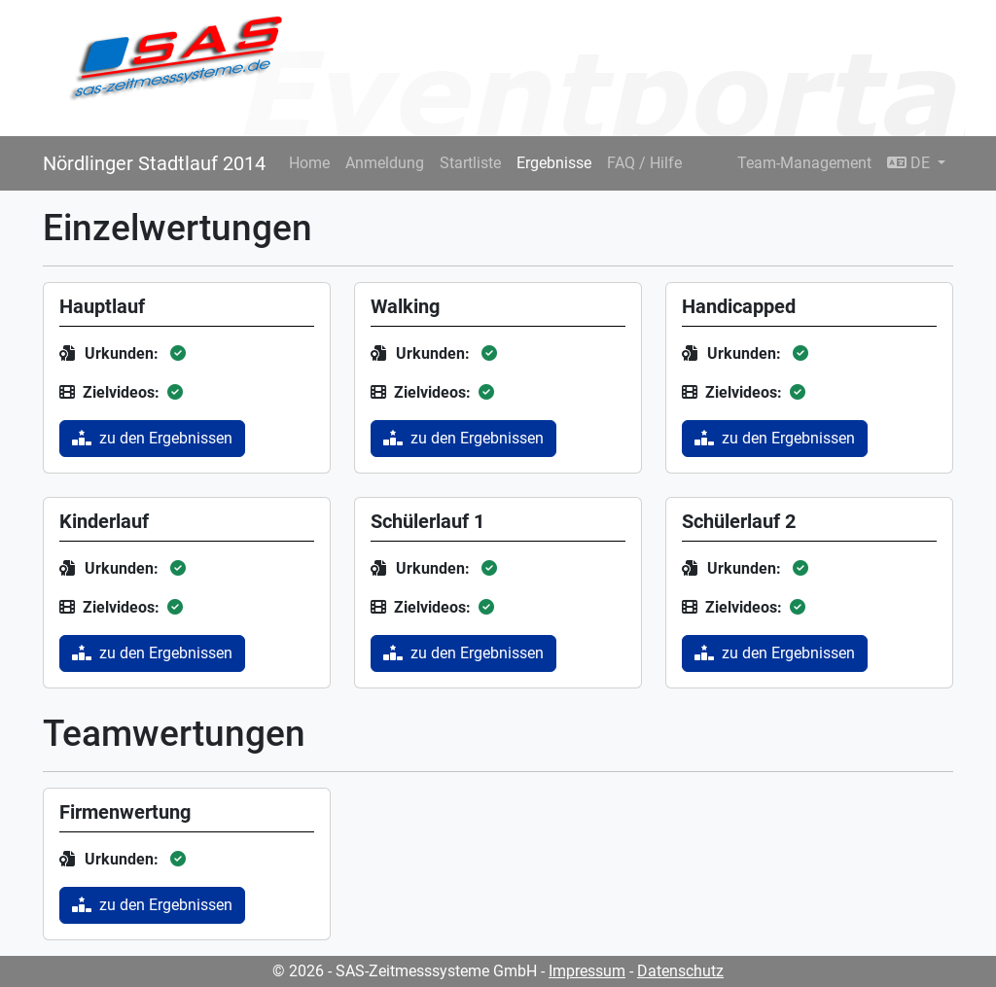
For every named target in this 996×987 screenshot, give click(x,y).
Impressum (587, 971)
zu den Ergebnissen (152, 438)
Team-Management (804, 163)
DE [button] (910, 163)
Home (309, 163)
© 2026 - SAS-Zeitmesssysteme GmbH (404, 971)
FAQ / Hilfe (644, 163)
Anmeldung (384, 163)
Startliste (470, 163)
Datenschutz (680, 971)
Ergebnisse (553, 163)
